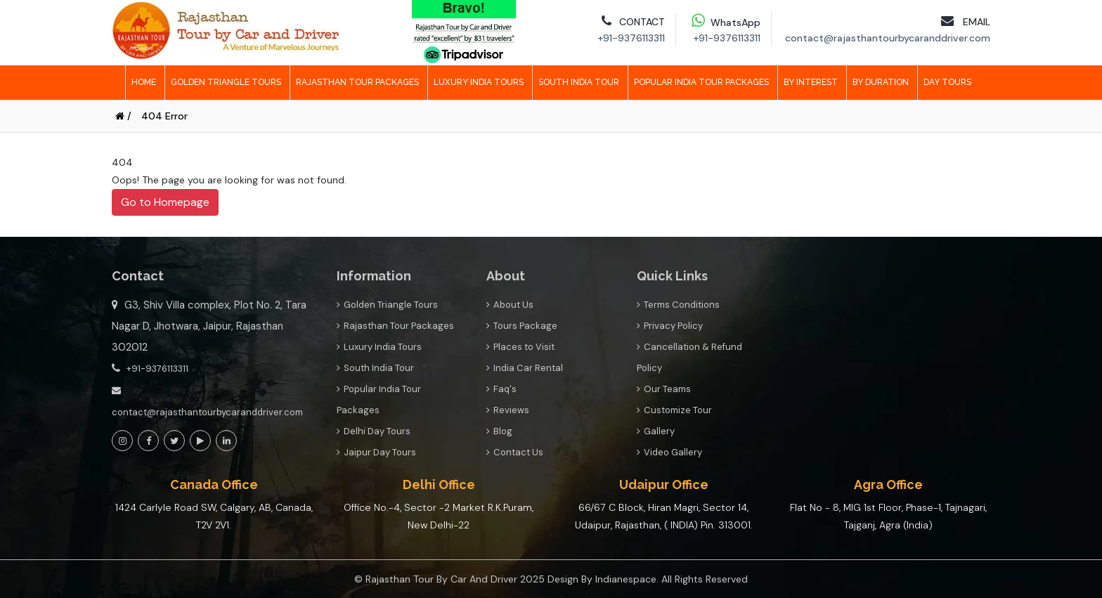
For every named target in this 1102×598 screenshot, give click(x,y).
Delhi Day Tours (373, 431)
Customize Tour (674, 410)
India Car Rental (524, 368)
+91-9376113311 (157, 369)
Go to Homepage (165, 202)
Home (143, 82)
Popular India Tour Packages (701, 82)
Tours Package (521, 326)
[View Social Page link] (122, 440)
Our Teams (664, 389)
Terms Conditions (678, 305)
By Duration (881, 82)
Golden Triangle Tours (226, 82)
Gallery (656, 431)
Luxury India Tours (479, 82)
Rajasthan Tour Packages (357, 82)
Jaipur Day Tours (376, 452)
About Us (509, 305)
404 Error (164, 116)
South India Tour (578, 82)
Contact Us (514, 452)
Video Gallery (669, 452)
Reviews (507, 410)
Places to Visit (520, 347)
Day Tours (947, 82)
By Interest (811, 82)
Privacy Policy (670, 326)
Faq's (501, 389)
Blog (499, 431)
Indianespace (625, 579)
